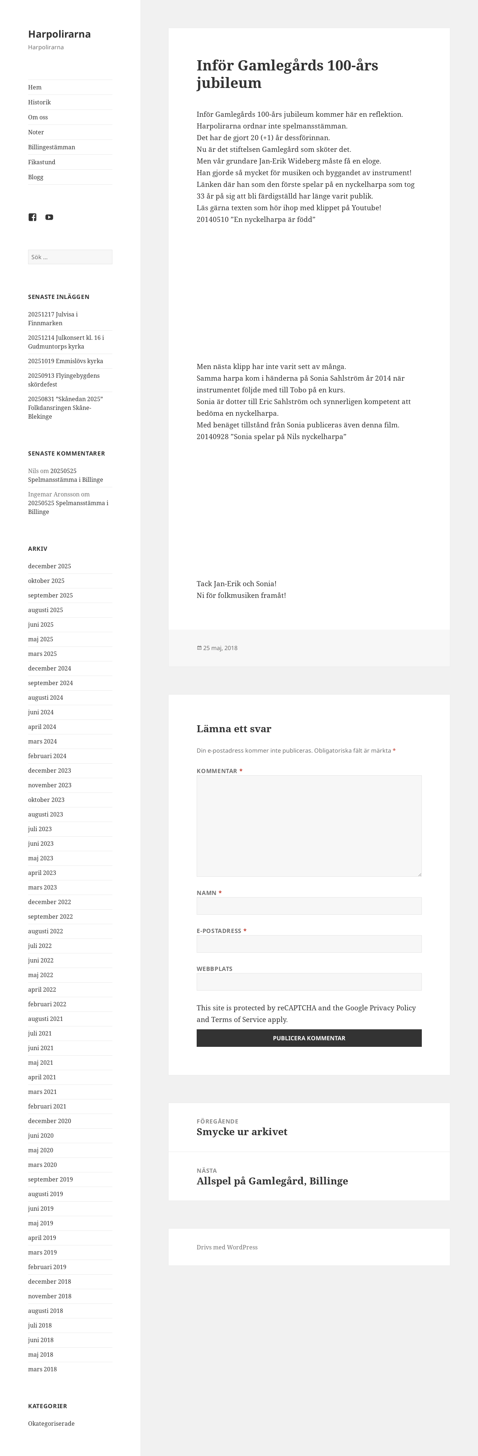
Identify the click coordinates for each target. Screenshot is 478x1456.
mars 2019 (42, 1252)
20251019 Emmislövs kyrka (65, 361)
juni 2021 (41, 1048)
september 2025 (50, 595)
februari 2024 (47, 756)
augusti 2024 (45, 698)
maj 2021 (40, 1063)
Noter (36, 132)
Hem (35, 87)
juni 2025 (41, 625)
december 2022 (49, 902)
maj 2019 (40, 1223)
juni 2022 (41, 960)
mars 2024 (42, 741)
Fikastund (41, 162)
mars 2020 (42, 1165)
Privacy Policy (393, 1008)
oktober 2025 (46, 581)
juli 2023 (40, 829)
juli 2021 (40, 1033)
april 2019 (42, 1238)
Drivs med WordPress (227, 1247)
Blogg (35, 177)
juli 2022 (40, 946)
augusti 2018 (45, 1311)
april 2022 (42, 990)
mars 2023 (42, 887)
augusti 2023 (45, 814)
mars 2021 (42, 1092)
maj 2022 (40, 975)
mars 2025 (42, 654)
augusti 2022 (45, 931)
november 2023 (50, 785)
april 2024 (42, 727)
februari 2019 (47, 1267)
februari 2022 (47, 1004)
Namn (209, 893)
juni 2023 (41, 844)
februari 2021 (47, 1106)
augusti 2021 (45, 1019)
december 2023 (49, 771)
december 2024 (49, 668)
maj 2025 (40, 639)
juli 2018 (40, 1325)
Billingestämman (51, 147)
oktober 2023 (46, 800)
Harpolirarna (59, 34)
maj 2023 (40, 858)
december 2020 (49, 1121)
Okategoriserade (51, 1423)
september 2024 (50, 683)
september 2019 (50, 1179)
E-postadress (222, 931)
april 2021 (42, 1077)
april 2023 (42, 873)
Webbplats (215, 969)
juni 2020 (41, 1136)
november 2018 (50, 1296)
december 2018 (49, 1282)
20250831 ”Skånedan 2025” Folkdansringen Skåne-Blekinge (65, 407)
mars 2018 (42, 1369)
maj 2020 (40, 1150)
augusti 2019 (45, 1194)
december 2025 (49, 566)
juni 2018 (41, 1340)
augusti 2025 (45, 610)
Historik (39, 102)
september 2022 (50, 917)
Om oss (38, 117)
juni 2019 (41, 1209)
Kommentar (220, 771)
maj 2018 (40, 1355)
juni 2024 (41, 712)
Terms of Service (238, 1019)
